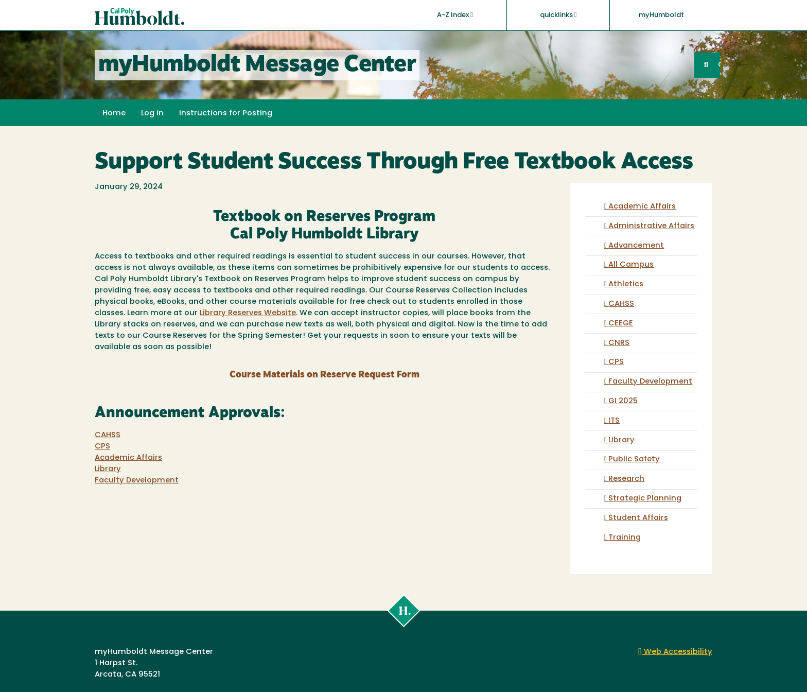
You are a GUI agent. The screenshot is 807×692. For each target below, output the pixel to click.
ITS (614, 421)
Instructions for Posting (225, 113)
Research (626, 479)
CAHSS (107, 435)
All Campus (631, 265)
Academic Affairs (128, 458)
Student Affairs (638, 518)
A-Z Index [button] (455, 15)
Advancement (636, 246)
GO (719, 65)
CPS (102, 447)
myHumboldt (661, 15)
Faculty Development (137, 481)
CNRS (618, 343)
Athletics (625, 284)
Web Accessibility (675, 652)
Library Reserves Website (248, 313)
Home (114, 113)
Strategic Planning (644, 499)
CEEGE (620, 323)
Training (624, 538)
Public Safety (634, 459)
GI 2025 (623, 401)
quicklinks (558, 15)
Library (108, 469)
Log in (152, 113)
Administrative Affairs (651, 226)
